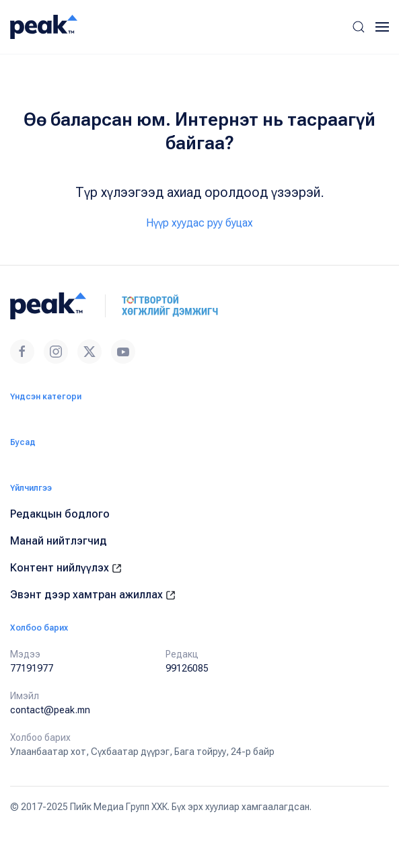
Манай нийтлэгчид (58, 540)
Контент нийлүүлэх (66, 567)
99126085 (187, 668)
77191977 (31, 668)
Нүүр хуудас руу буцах (199, 222)
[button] (358, 27)
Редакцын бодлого (60, 514)
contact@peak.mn (50, 710)
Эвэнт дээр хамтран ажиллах (93, 594)
